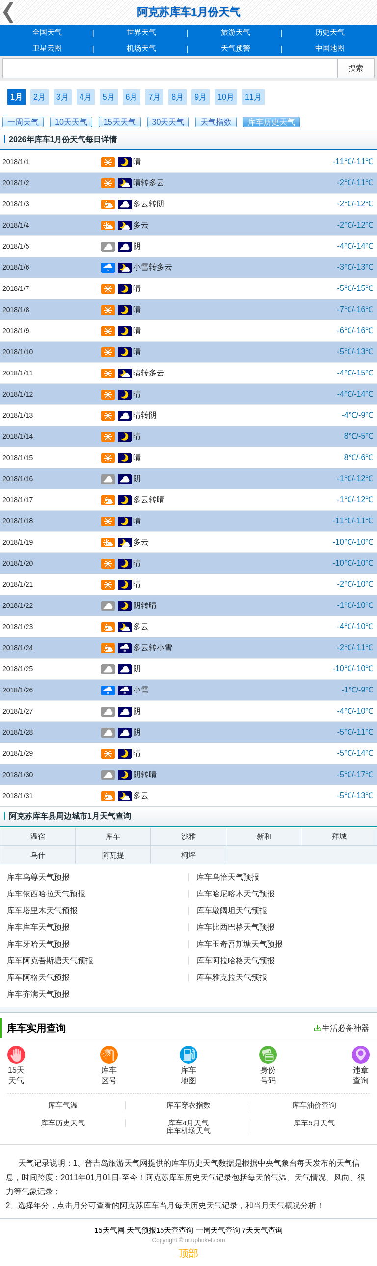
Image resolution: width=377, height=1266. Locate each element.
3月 (62, 97)
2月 (39, 97)
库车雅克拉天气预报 (231, 977)
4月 (86, 97)
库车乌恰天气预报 (227, 877)
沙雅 (188, 836)
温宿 (37, 836)
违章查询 (361, 1065)
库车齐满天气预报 (38, 994)
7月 (154, 97)
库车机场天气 (188, 1131)
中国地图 (330, 48)
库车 (113, 836)
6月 (132, 97)
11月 (253, 97)
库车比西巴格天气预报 (235, 927)
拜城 (339, 836)
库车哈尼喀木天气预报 (235, 894)
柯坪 (188, 855)
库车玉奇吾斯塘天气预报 (239, 944)
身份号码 (268, 1065)
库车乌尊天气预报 (38, 877)
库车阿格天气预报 (38, 977)
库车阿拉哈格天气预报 (235, 960)
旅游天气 (235, 32)
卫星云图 (47, 48)
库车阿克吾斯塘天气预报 (50, 960)
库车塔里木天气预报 (42, 910)
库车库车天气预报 (38, 927)
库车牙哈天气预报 (38, 944)
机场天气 (141, 48)
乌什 (37, 855)
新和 (264, 836)
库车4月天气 (188, 1123)
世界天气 (141, 32)
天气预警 (235, 48)
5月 (109, 97)
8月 (177, 97)
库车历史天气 (63, 1123)
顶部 (188, 1253)
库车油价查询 (314, 1105)
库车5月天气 (314, 1123)
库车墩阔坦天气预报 (231, 910)
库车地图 (188, 1065)
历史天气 (330, 32)
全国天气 (47, 32)
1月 (16, 97)
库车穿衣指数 (188, 1105)
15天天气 (16, 1065)
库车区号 (109, 1065)
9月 (200, 97)
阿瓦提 (113, 855)
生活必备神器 (341, 1028)
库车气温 (63, 1105)
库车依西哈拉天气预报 (46, 894)
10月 (225, 97)
